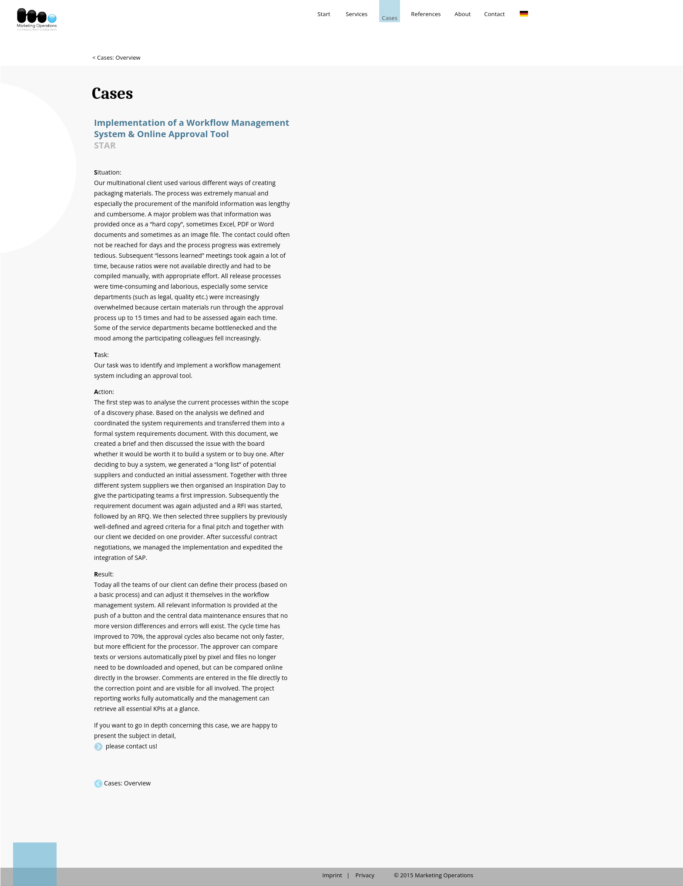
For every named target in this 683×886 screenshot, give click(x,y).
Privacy (365, 875)
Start (323, 14)
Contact (494, 14)
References (426, 14)
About (462, 14)
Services (356, 14)
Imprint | (336, 875)
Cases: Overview (127, 783)
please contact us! (131, 746)
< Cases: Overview (116, 57)
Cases (389, 18)
